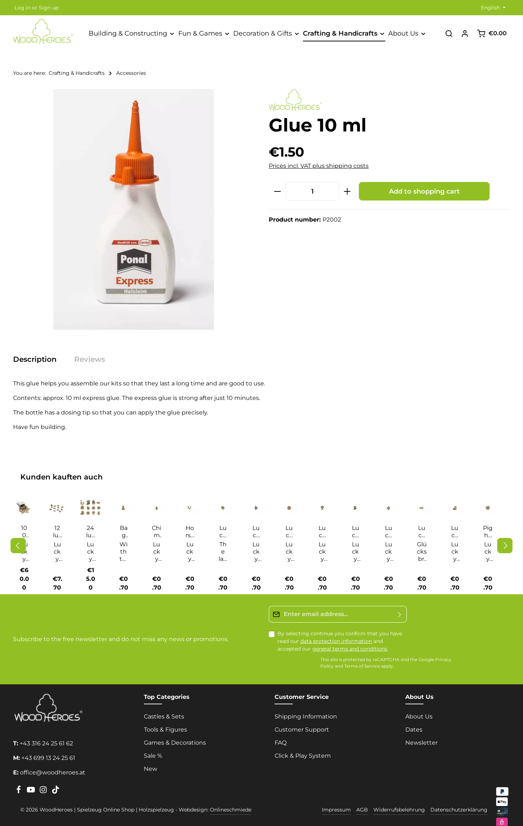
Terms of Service (362, 664)
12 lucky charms (57, 532)
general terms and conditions (349, 647)
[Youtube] (31, 790)
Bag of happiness (123, 532)
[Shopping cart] (492, 33)
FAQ (281, 740)
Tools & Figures (165, 727)
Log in (23, 7)
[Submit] (400, 612)
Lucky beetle (223, 532)
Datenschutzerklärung (458, 808)
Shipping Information (306, 714)
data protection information (336, 639)
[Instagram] (44, 790)
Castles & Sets (164, 714)
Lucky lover (388, 532)
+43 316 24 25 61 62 (46, 741)
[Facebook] (19, 790)
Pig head (487, 532)
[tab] (38, 359)
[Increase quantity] (347, 191)
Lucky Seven (454, 532)
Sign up (48, 7)
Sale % (153, 753)
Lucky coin (289, 532)
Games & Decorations (175, 740)
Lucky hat (355, 532)
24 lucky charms (90, 532)
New (150, 767)
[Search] (449, 33)
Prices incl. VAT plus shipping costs (319, 165)
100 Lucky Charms (24, 532)
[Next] (504, 544)
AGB (362, 808)
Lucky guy (322, 532)
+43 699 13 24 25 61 (48, 756)
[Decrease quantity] (277, 191)
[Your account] (465, 33)
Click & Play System (303, 753)
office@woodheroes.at (52, 770)
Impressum (336, 808)
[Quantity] (312, 191)
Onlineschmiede (230, 808)
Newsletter (421, 740)
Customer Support (302, 727)
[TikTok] (56, 790)
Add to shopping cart (424, 191)
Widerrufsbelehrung (399, 808)
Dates (413, 727)
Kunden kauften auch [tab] (61, 477)
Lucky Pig (421, 532)
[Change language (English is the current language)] (492, 8)
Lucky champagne (256, 532)
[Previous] (18, 544)
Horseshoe (190, 532)
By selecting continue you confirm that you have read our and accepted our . (339, 639)
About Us (419, 714)
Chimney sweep (156, 532)
